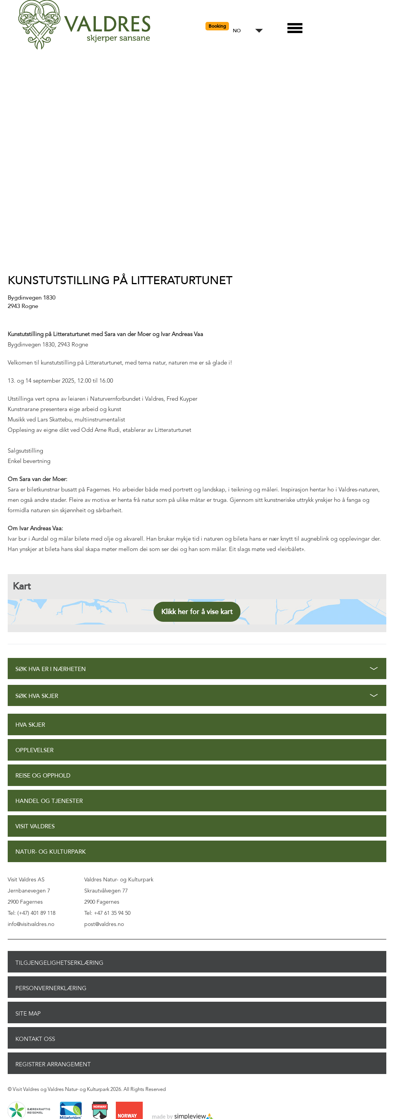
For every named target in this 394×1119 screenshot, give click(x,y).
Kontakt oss (35, 1039)
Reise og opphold (42, 776)
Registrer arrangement (53, 1064)
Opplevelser (34, 750)
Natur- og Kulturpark (50, 852)
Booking (217, 26)
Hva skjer (30, 725)
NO (237, 30)
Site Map (28, 1013)
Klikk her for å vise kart (197, 612)
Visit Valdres (35, 826)
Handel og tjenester (49, 801)
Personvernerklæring (51, 988)
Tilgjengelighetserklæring (59, 962)
